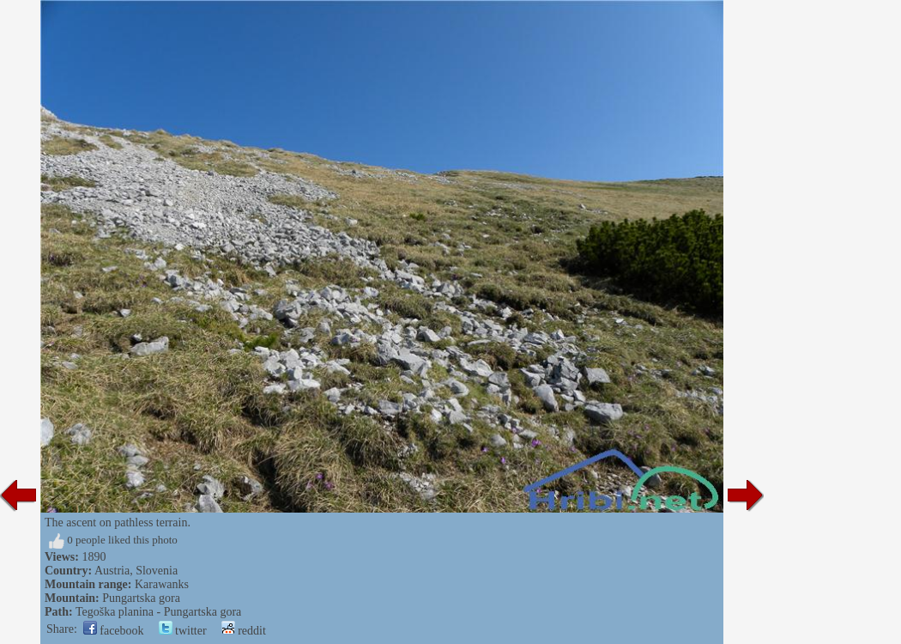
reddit (243, 630)
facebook (113, 630)
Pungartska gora (141, 598)
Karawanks (162, 584)
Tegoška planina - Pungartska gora (158, 611)
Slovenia (157, 570)
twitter (183, 630)
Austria (112, 570)
